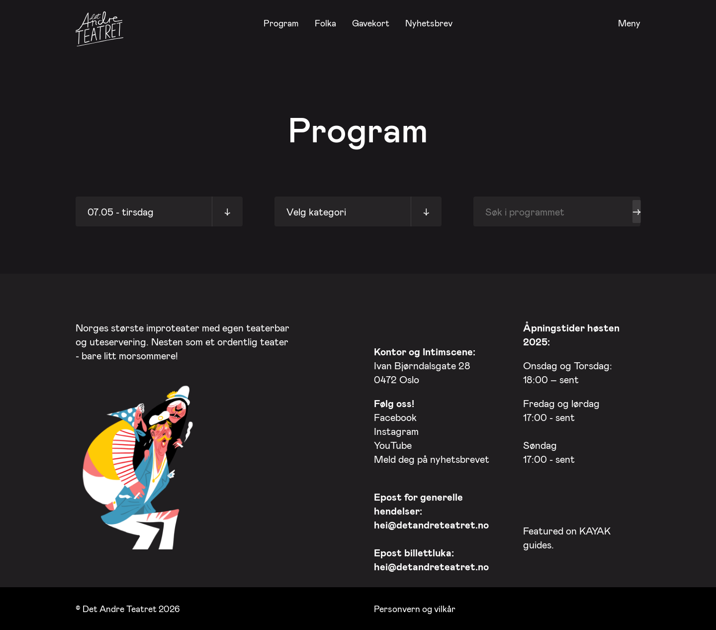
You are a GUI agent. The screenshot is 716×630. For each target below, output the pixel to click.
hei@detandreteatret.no (431, 524)
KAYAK (595, 530)
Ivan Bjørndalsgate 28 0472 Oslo (424, 365)
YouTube (393, 445)
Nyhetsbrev (428, 22)
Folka (325, 22)
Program (281, 22)
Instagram (396, 431)
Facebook (395, 417)
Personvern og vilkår (414, 608)
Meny (629, 23)
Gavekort (370, 22)
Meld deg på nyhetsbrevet (431, 459)
